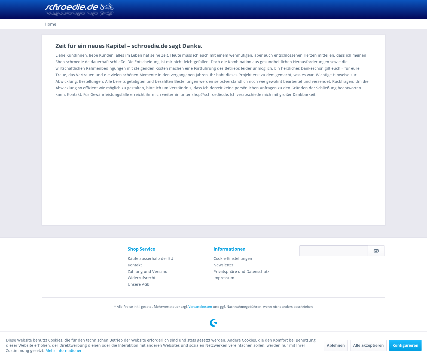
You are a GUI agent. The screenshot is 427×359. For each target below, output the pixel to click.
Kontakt (135, 264)
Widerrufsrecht (141, 277)
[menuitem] (50, 24)
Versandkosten (200, 306)
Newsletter (223, 264)
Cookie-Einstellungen (232, 258)
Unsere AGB (139, 284)
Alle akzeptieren (368, 345)
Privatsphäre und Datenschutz (241, 271)
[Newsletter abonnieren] (376, 250)
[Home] (50, 24)
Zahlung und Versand (147, 271)
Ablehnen (336, 345)
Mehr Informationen (64, 350)
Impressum (223, 277)
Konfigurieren (405, 345)
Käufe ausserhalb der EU (150, 258)
